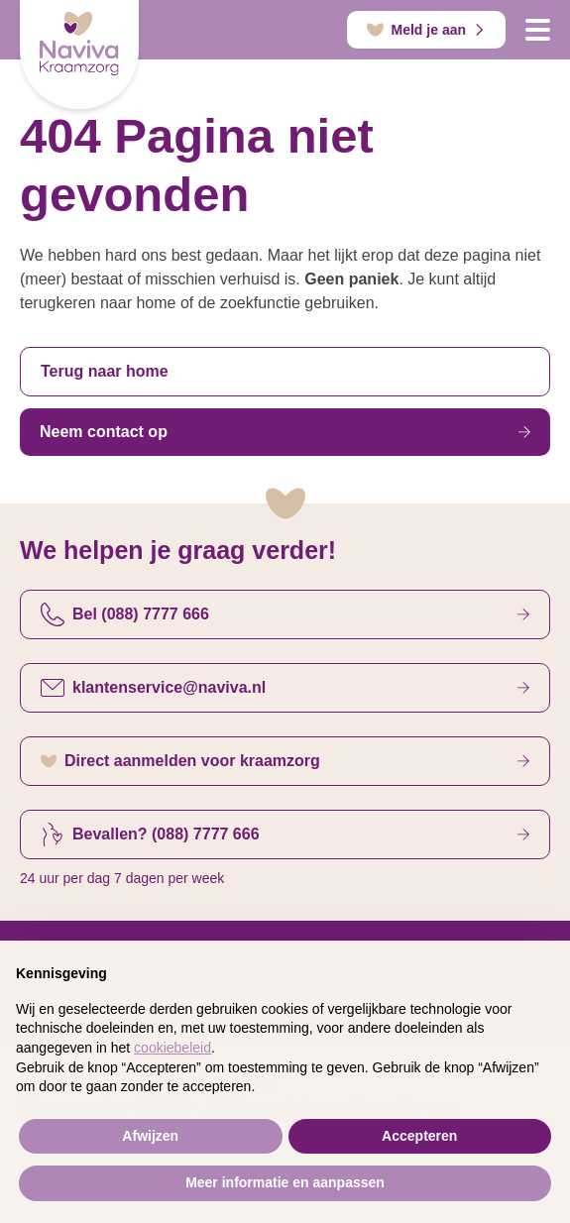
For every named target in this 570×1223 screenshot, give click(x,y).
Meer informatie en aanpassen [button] (285, 1187)
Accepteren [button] (419, 1141)
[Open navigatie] (537, 30)
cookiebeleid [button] (172, 1052)
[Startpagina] (79, 54)
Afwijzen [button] (150, 1141)
